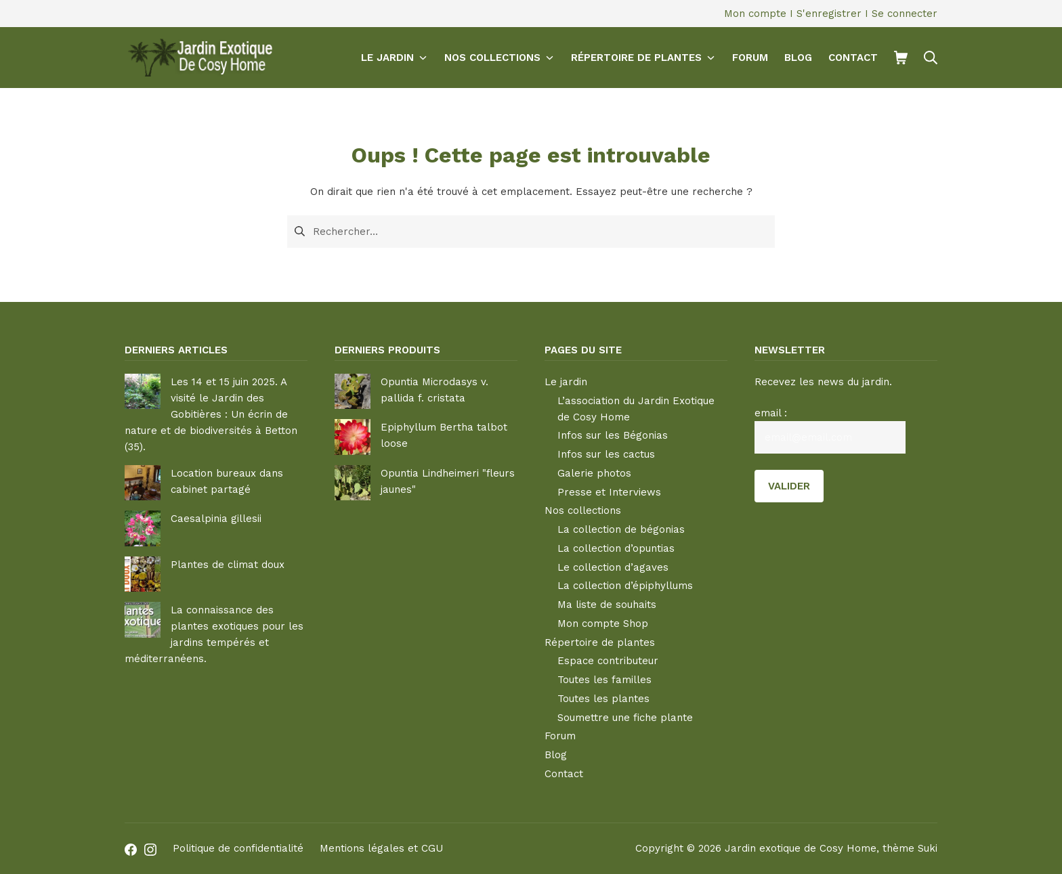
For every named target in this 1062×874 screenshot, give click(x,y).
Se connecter (904, 13)
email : (771, 413)
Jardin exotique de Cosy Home (800, 848)
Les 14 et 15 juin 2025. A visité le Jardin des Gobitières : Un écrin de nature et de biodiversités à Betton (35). (211, 414)
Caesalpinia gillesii (216, 518)
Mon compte (755, 13)
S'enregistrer (829, 13)
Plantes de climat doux (227, 565)
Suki (927, 848)
